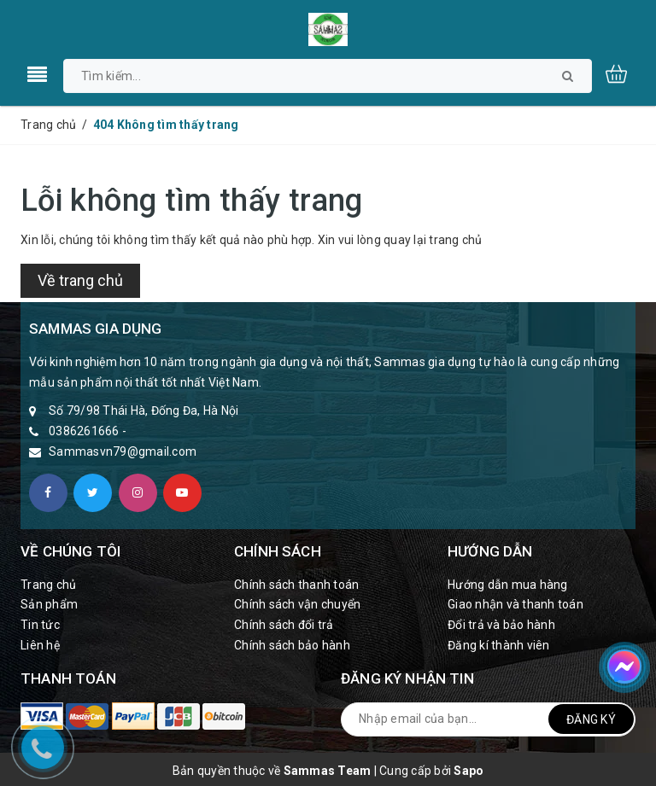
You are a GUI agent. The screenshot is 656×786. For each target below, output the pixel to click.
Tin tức (40, 625)
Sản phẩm (49, 604)
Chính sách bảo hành (292, 645)
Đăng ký (591, 719)
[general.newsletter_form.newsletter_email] (488, 719)
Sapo (468, 770)
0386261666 (84, 431)
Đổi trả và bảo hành (501, 625)
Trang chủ (48, 584)
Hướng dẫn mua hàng (508, 584)
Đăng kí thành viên (499, 645)
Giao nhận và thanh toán (515, 604)
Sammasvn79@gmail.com (122, 451)
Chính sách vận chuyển (297, 604)
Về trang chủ (80, 280)
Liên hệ (40, 645)
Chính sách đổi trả (284, 625)
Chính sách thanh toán (296, 584)
